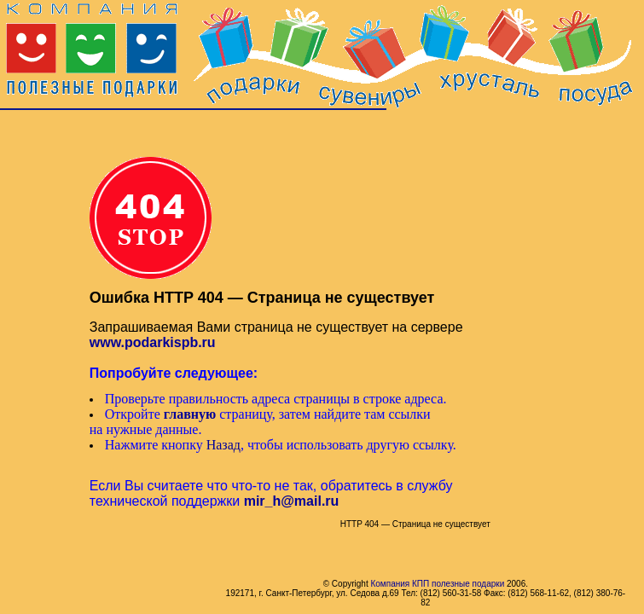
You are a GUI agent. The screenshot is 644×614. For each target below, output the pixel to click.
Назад (223, 444)
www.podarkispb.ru (153, 342)
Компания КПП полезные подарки (437, 583)
